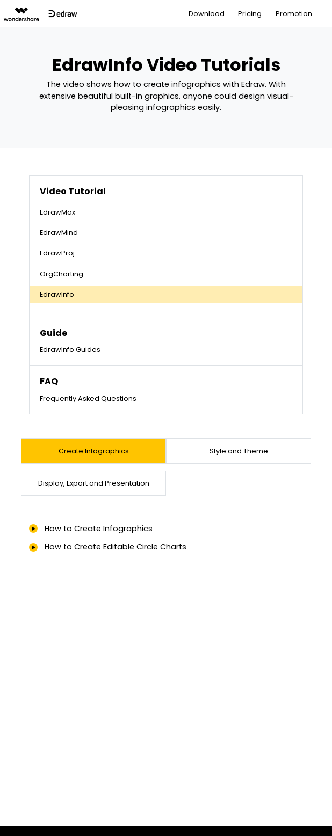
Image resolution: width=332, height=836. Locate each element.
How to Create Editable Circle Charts (115, 546)
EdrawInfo (57, 294)
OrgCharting (61, 273)
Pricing (250, 13)
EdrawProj (57, 253)
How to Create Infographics (99, 528)
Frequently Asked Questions (88, 398)
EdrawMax (57, 212)
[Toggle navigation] (324, 13)
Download (207, 13)
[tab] (93, 451)
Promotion (294, 13)
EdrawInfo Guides (70, 349)
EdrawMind (59, 232)
